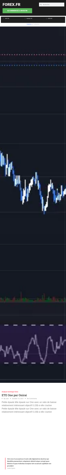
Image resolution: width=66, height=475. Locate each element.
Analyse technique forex (10, 392)
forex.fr (11, 4)
